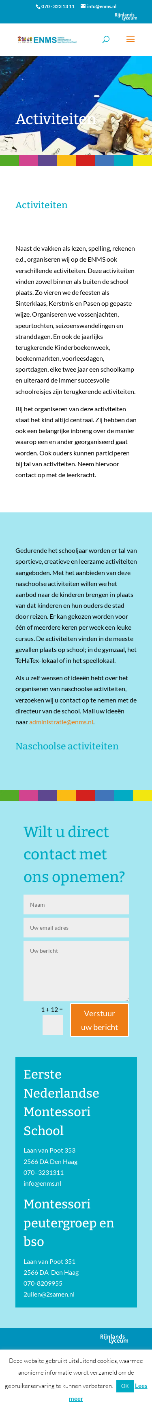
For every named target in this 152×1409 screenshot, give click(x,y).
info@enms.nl (42, 1183)
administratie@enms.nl (61, 722)
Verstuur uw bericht (99, 1020)
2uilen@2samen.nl (49, 1294)
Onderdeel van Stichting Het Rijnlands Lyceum (126, 17)
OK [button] (125, 1386)
